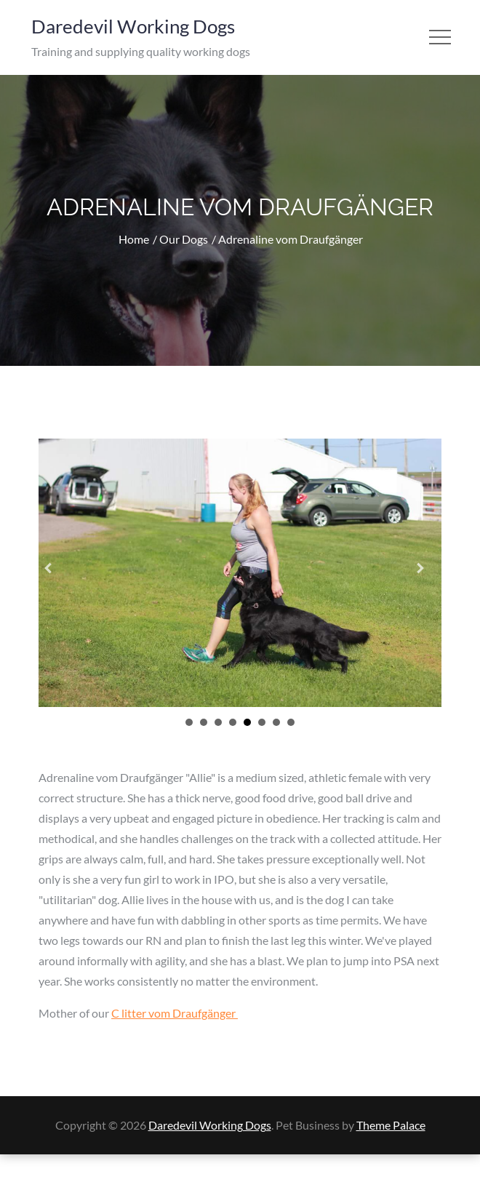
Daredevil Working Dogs (133, 26)
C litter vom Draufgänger (174, 1011)
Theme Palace (390, 1123)
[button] (53, 572)
